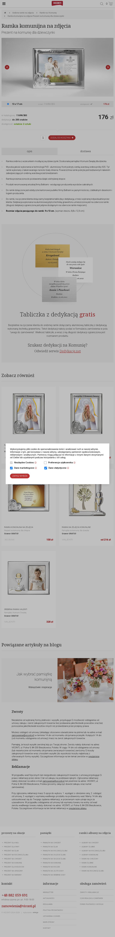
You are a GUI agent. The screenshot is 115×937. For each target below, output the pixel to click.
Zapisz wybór (19, 476)
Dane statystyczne (60, 468)
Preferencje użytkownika (62, 462)
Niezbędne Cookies (26, 462)
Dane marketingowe (26, 468)
